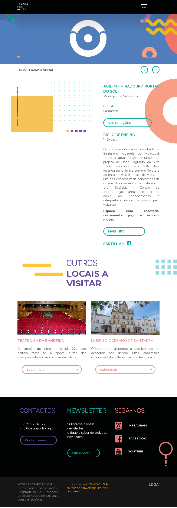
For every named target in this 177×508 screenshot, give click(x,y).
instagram (131, 427)
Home (22, 70)
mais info (125, 232)
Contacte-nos (40, 442)
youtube (130, 453)
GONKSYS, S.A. (97, 486)
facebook (131, 440)
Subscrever (85, 454)
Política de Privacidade (81, 489)
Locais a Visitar (41, 70)
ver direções (128, 123)
